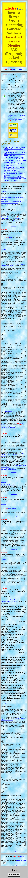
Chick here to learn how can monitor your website (12, 202)
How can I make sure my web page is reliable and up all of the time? (15, 158)
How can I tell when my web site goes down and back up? (15, 161)
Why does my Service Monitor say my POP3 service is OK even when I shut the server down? (15, 178)
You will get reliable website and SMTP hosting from (14, 502)
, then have (14, 216)
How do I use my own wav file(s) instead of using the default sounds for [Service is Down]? (14, 168)
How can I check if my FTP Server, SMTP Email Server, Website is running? (14, 148)
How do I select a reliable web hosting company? (13, 164)
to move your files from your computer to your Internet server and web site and (13, 220)
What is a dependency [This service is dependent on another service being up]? (14, 173)
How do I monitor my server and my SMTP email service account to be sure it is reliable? (15, 153)
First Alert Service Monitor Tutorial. (17, 118)
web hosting (10, 508)
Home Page (14, 69)
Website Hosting (8, 468)
